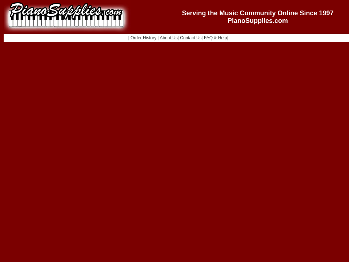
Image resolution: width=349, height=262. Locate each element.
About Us (168, 37)
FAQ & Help (215, 37)
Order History (143, 37)
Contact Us (190, 37)
